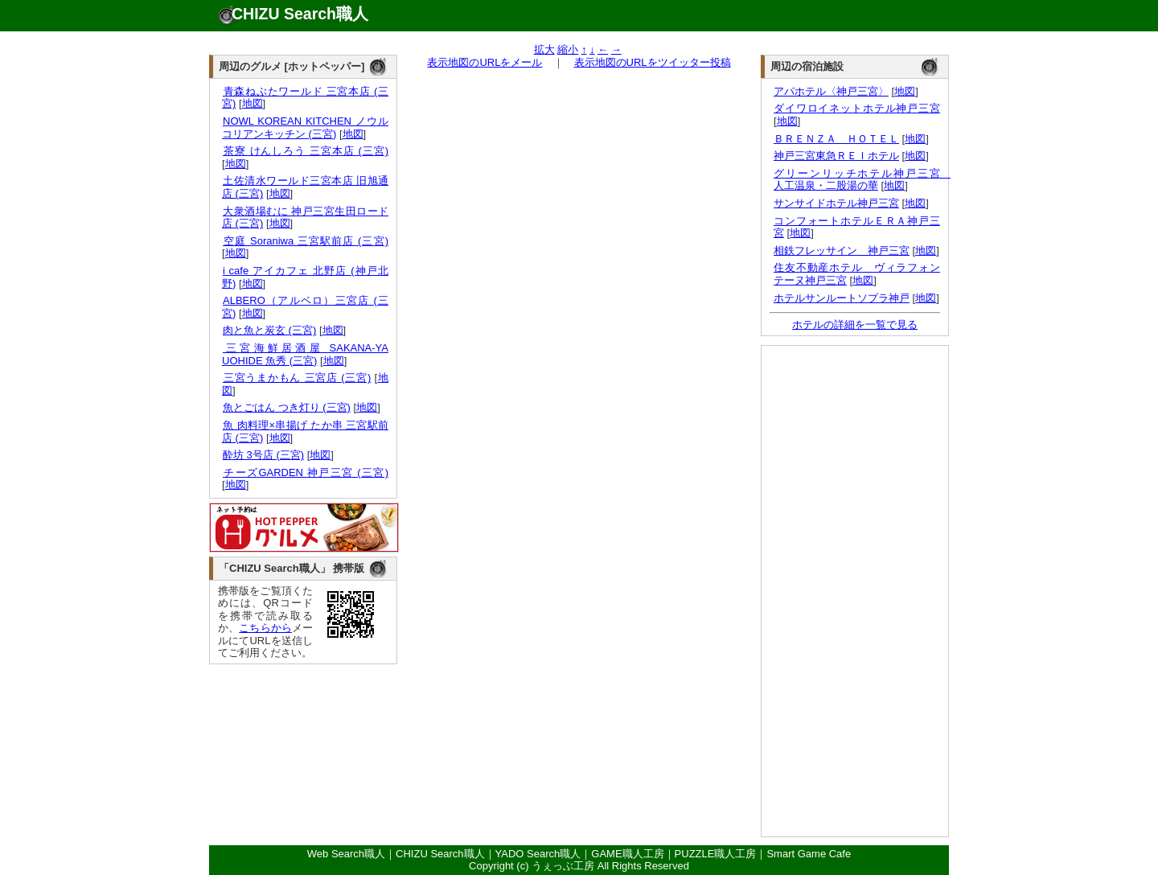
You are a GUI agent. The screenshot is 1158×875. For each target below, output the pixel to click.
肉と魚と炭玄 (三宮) (269, 330)
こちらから (265, 628)
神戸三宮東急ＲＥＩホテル (836, 156)
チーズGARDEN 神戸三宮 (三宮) (305, 472)
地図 (252, 103)
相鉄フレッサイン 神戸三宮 (842, 250)
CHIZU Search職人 (300, 14)
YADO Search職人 (538, 854)
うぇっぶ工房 (563, 866)
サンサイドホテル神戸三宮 (836, 203)
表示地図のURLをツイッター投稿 (652, 62)
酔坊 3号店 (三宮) (263, 455)
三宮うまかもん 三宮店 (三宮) (296, 378)
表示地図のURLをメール (484, 62)
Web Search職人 (346, 854)
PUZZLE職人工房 (716, 854)
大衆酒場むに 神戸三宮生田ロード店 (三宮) (305, 217)
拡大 (544, 49)
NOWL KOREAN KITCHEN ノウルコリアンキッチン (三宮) (305, 127)
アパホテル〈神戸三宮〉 (831, 91)
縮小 (567, 49)
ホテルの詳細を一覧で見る (855, 324)
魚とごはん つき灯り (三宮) (286, 407)
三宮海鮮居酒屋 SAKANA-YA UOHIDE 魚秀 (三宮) (305, 354)
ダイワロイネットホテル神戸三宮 (857, 108)
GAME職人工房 (627, 854)
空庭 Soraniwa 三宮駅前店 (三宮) (305, 241)
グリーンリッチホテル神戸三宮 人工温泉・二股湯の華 (862, 179)
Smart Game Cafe (808, 854)
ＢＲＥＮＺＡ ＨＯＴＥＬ (836, 139)
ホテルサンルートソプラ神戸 (842, 298)
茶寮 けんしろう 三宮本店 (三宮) (305, 151)
